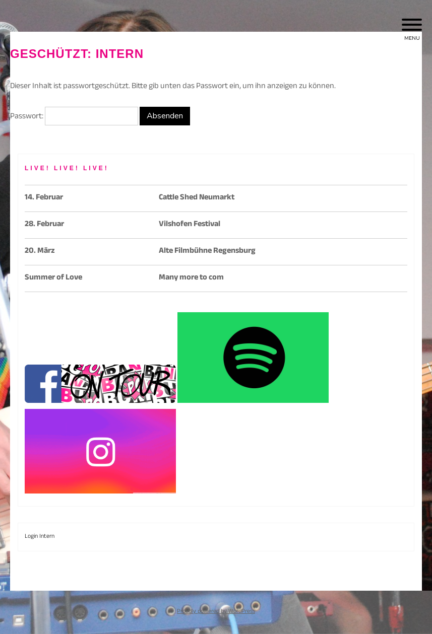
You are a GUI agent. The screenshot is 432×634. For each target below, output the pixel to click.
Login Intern (39, 537)
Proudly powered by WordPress (216, 612)
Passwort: (74, 117)
